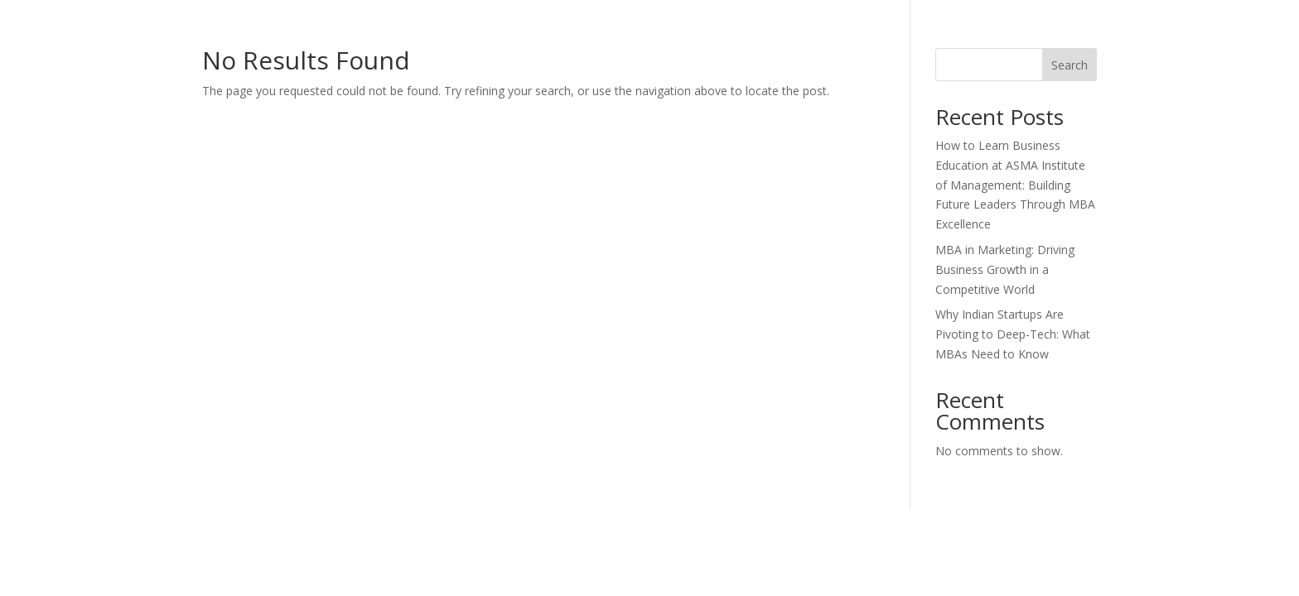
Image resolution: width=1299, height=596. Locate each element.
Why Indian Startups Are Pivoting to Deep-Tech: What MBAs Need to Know (1012, 334)
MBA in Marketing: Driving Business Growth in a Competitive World (1004, 269)
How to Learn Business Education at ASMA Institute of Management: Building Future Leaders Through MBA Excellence (1015, 184)
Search (1069, 65)
